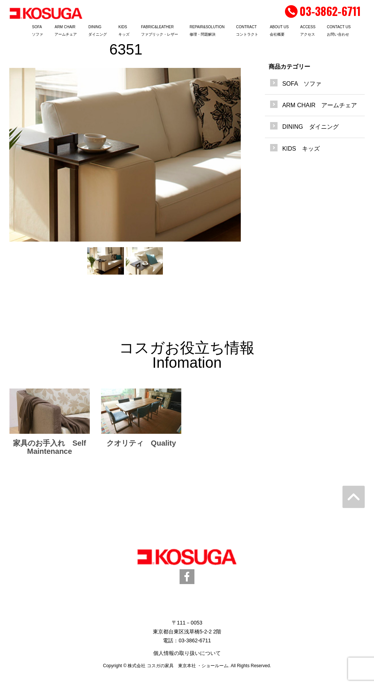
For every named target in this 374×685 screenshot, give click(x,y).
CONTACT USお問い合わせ (339, 30)
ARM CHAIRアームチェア (66, 30)
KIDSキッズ (123, 30)
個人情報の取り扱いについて (187, 653)
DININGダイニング (97, 30)
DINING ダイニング (310, 127)
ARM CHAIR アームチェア (319, 105)
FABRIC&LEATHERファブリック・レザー (159, 30)
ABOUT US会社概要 (279, 30)
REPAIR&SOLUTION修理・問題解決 (207, 30)
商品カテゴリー (289, 66)
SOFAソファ (37, 30)
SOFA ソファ (302, 84)
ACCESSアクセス (307, 30)
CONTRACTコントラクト (247, 30)
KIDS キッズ (301, 148)
